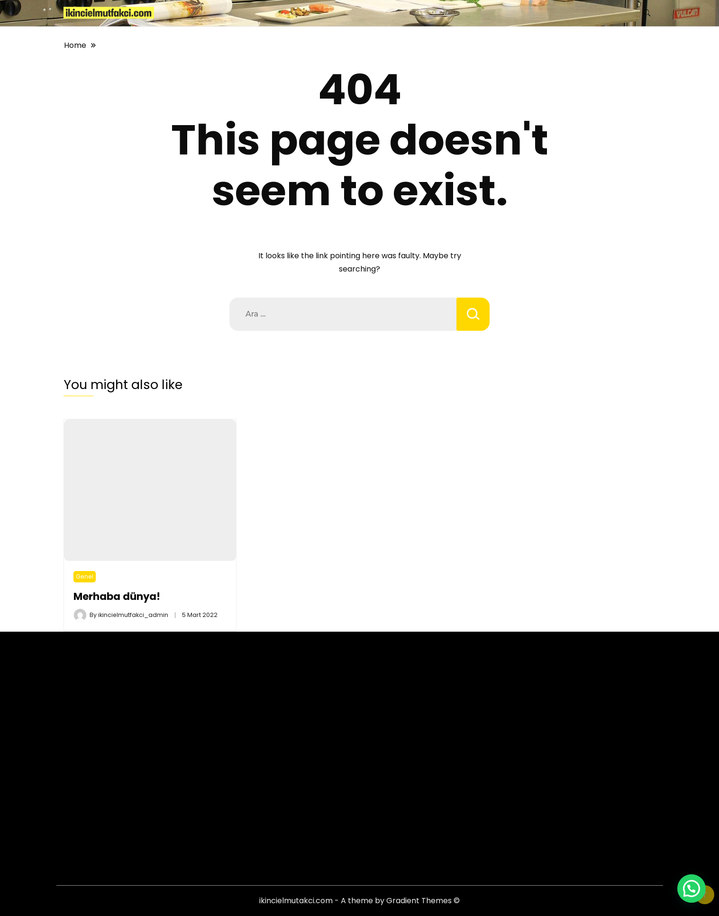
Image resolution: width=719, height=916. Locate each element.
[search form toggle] (646, 13)
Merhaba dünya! (116, 596)
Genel (84, 576)
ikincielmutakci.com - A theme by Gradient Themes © (359, 900)
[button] (691, 888)
